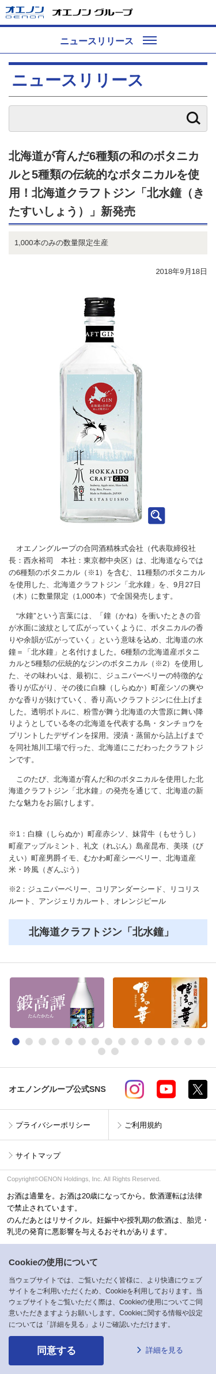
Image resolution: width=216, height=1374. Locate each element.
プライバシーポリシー (53, 1125)
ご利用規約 (143, 1125)
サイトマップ (38, 1155)
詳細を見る (164, 1350)
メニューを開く (203, 12)
